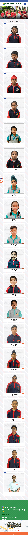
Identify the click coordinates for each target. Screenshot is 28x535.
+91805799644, (13, 0)
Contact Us (4, 511)
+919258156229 (22, 0)
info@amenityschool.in (7, 0)
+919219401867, (18, 0)
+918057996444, (11, 519)
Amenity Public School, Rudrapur (9, 533)
